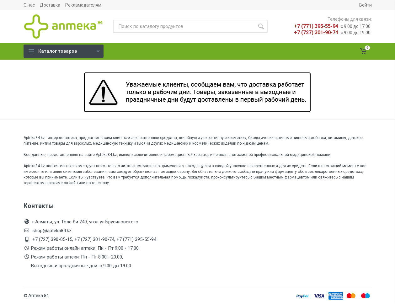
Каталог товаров (64, 51)
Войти (365, 5)
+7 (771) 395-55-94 (316, 26)
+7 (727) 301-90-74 (316, 32)
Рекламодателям (83, 5)
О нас (29, 5)
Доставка (50, 5)
